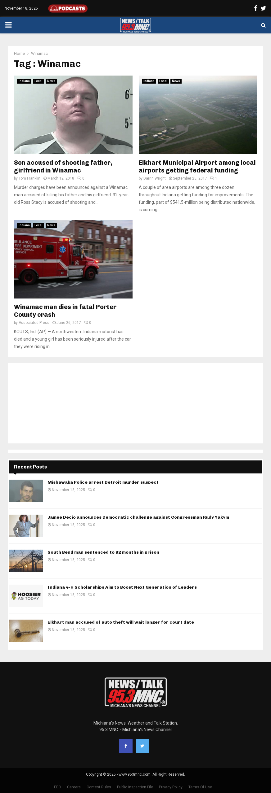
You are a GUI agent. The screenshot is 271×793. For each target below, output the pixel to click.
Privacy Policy (171, 787)
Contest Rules (99, 787)
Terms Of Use (200, 787)
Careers (74, 787)
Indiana (24, 81)
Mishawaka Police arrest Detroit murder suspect (103, 482)
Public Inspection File (135, 787)
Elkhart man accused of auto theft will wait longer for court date (120, 622)
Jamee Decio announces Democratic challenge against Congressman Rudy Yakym (138, 517)
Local (38, 81)
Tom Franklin (29, 178)
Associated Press (34, 322)
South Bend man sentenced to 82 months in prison (103, 552)
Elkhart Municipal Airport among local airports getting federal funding (197, 166)
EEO (57, 787)
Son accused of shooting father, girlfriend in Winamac (63, 166)
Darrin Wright (154, 178)
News (51, 81)
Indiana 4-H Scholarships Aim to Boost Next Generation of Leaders (122, 587)
